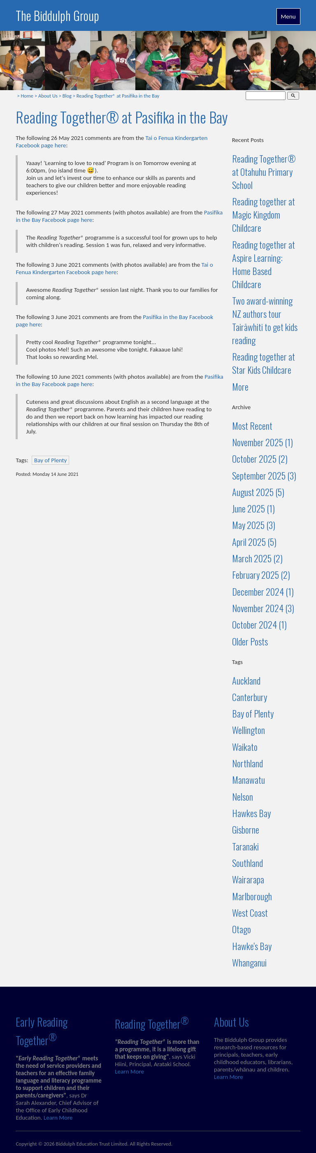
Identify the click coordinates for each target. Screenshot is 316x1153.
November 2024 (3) (263, 608)
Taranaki (245, 846)
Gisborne (245, 829)
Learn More (58, 1117)
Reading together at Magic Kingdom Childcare (263, 214)
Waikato (245, 746)
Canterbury (249, 696)
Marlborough (252, 896)
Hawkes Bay (251, 813)
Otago (241, 929)
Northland (247, 763)
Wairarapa (248, 879)
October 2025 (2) (260, 458)
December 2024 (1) (263, 591)
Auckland (246, 680)
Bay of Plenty (50, 460)
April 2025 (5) (254, 541)
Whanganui (249, 962)
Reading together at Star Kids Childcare (263, 363)
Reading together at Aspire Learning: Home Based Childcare (263, 264)
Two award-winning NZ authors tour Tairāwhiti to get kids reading (264, 320)
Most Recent (252, 425)
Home (27, 96)
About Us (48, 96)
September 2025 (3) (264, 475)
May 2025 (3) (253, 524)
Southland (247, 862)
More (240, 386)
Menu (288, 16)
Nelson (242, 796)
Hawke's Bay (252, 946)
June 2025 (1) (253, 508)
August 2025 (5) (258, 491)
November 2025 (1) (262, 442)
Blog (67, 96)
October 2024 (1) (259, 624)
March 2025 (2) (257, 558)
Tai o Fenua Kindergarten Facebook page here (114, 268)
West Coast (250, 912)
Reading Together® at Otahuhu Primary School (264, 171)
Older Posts (250, 641)
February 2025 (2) (261, 574)
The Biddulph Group (57, 15)
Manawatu (248, 779)
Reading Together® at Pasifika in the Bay (118, 96)
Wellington (248, 729)
